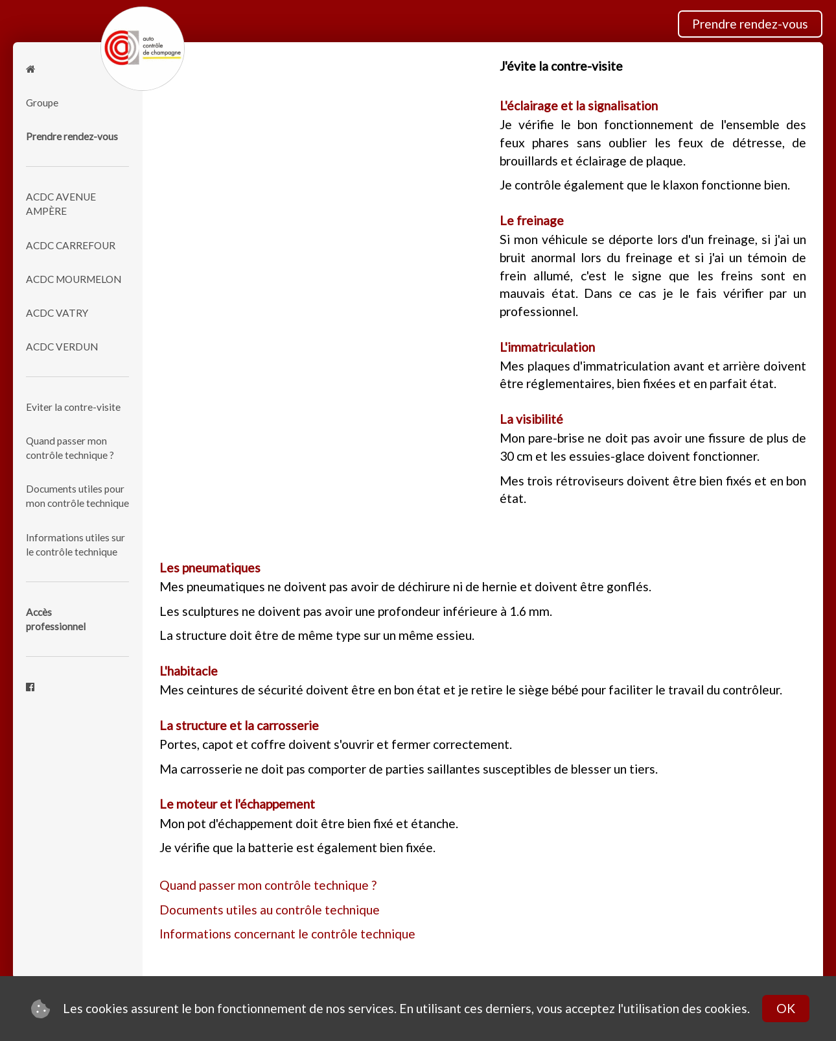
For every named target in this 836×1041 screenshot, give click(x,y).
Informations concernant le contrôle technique (287, 933)
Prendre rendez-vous (750, 23)
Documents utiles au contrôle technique (269, 909)
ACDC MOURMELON (73, 279)
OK (785, 1008)
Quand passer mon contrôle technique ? (70, 448)
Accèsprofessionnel (56, 619)
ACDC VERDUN (62, 346)
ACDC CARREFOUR (70, 245)
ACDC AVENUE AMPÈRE (61, 204)
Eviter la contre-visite (73, 407)
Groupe (42, 102)
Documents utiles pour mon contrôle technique (77, 496)
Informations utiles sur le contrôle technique (75, 544)
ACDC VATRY (57, 313)
